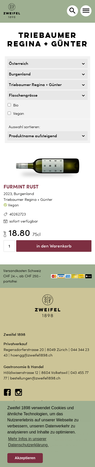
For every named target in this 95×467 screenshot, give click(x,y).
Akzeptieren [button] (25, 458)
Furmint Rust (21, 186)
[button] (85, 10)
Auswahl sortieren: (24, 127)
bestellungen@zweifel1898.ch (35, 378)
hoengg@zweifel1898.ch (32, 355)
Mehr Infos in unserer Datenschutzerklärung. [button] (28, 442)
